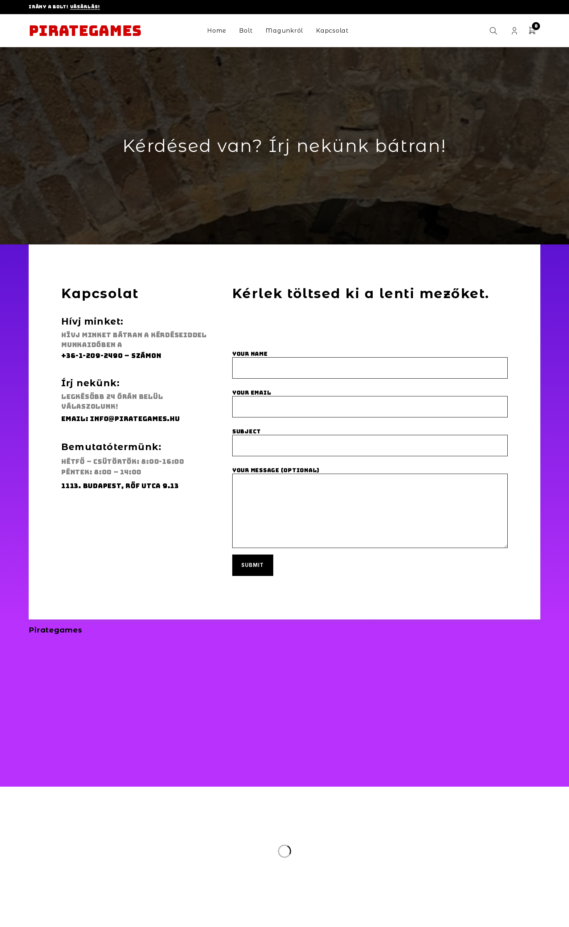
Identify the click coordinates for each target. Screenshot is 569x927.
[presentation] (287, 334)
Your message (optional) (370, 513)
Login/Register (514, 31)
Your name (370, 365)
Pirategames (85, 30)
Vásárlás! (85, 7)
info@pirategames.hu (135, 419)
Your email (370, 404)
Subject (370, 443)
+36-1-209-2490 (92, 355)
